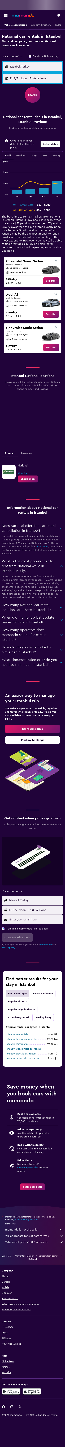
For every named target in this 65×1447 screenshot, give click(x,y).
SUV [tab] (45, 155)
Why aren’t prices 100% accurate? (34, 1242)
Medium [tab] (20, 155)
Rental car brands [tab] (43, 993)
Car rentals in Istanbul (48, 1256)
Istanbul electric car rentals (21, 1054)
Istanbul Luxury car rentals (21, 1039)
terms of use (46, 945)
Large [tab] (34, 155)
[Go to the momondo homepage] (23, 15)
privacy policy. (8, 948)
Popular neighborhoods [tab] (21, 1009)
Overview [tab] (10, 453)
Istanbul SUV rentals (17, 1044)
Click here (42, 546)
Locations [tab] (26, 453)
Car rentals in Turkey (24, 1256)
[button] (6, 15)
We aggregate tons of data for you (34, 1236)
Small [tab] (8, 155)
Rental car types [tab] (17, 993)
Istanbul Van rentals (17, 1034)
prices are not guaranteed (26, 1220)
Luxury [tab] (56, 155)
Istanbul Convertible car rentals (24, 1049)
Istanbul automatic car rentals (23, 1058)
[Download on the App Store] (32, 1391)
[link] (51, 280)
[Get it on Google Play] (11, 1391)
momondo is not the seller (34, 1230)
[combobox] (13, 56)
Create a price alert (28, 1167)
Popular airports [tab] (17, 1001)
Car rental (6, 1256)
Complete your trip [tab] (19, 1017)
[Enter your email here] (35, 919)
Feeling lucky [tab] (43, 1017)
